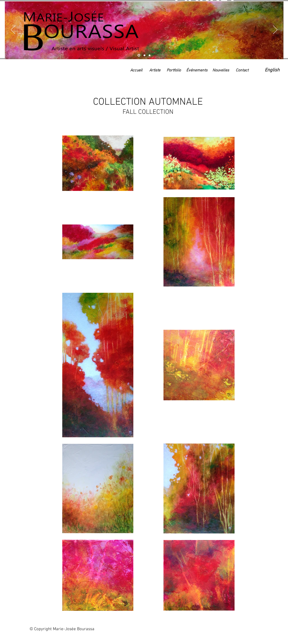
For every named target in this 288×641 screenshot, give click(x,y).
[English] (272, 70)
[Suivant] (275, 30)
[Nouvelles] (220, 71)
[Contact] (242, 71)
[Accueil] (136, 71)
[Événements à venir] (149, 55)
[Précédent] (13, 30)
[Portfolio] (173, 71)
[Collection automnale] (139, 55)
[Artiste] (144, 55)
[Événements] (197, 71)
